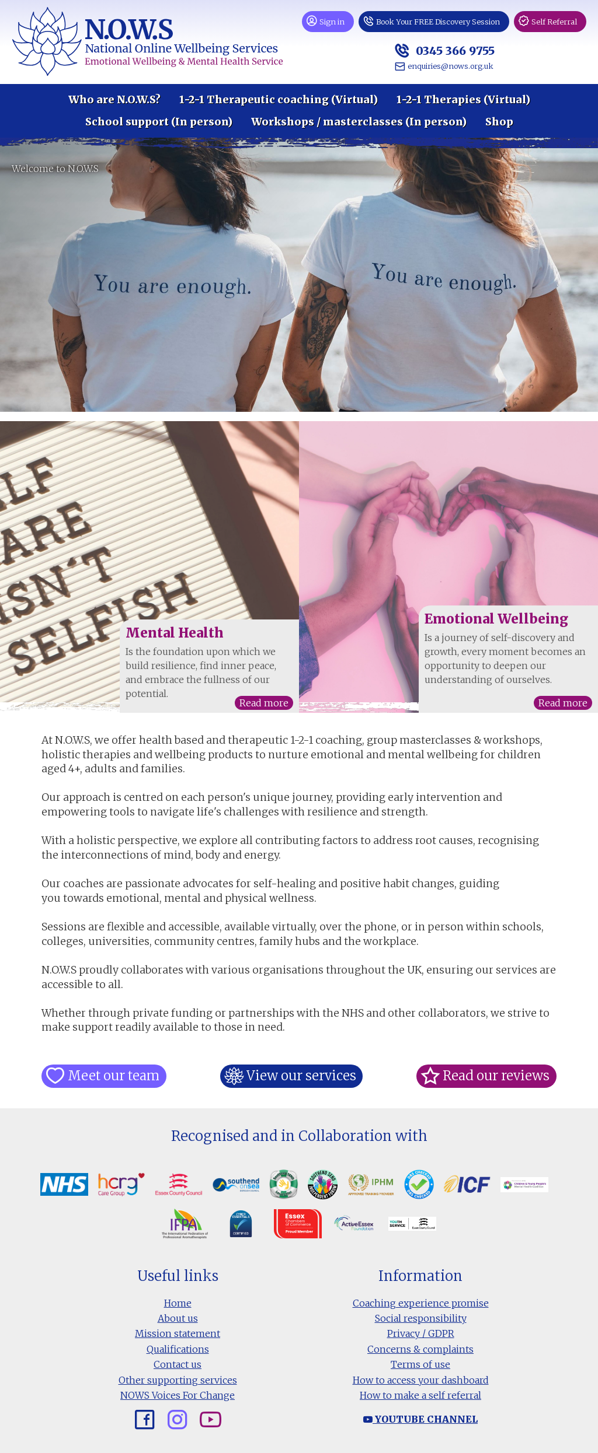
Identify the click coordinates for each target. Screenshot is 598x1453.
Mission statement (177, 1333)
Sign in (332, 21)
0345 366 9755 (454, 50)
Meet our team (113, 1075)
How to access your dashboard (421, 1380)
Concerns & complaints (420, 1349)
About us (178, 1318)
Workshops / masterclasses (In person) (359, 121)
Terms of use (420, 1364)
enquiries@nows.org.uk (450, 66)
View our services (301, 1075)
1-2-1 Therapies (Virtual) (463, 99)
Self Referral (554, 21)
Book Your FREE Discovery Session (438, 21)
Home (178, 1303)
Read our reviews (495, 1075)
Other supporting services (178, 1380)
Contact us (177, 1364)
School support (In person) (158, 121)
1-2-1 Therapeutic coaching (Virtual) (278, 99)
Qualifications (178, 1349)
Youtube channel (420, 1419)
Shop (499, 121)
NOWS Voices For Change (177, 1395)
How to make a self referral (420, 1395)
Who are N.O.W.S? (114, 99)
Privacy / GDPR (420, 1333)
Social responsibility (421, 1318)
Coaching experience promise (421, 1303)
